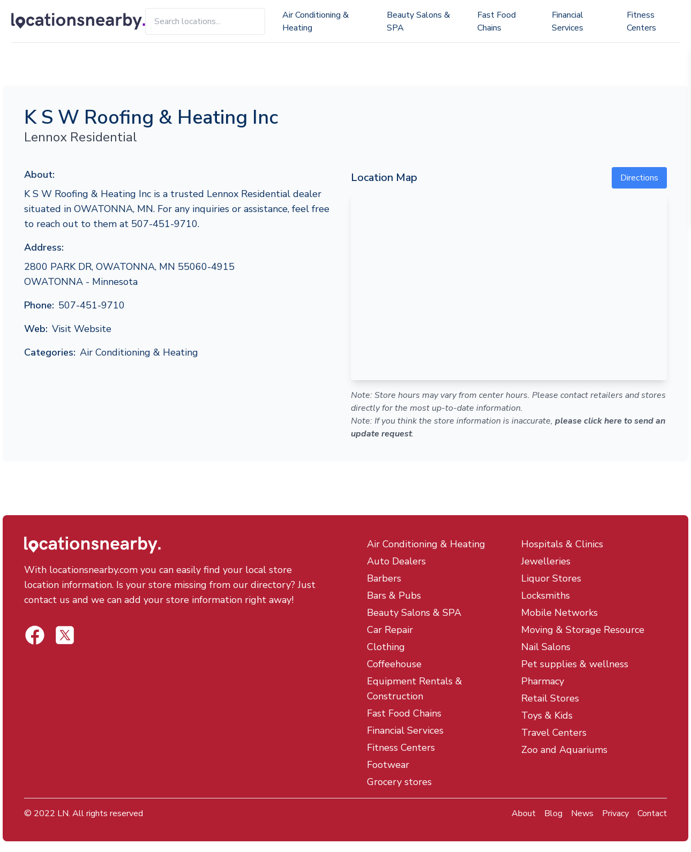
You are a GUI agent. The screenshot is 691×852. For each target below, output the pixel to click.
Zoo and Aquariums (564, 749)
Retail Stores (550, 698)
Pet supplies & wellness (574, 664)
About (524, 813)
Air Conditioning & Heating (315, 21)
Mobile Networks (559, 612)
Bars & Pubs (394, 595)
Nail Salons (545, 646)
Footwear (388, 764)
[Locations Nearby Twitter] (35, 635)
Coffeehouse (394, 664)
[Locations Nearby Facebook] (65, 635)
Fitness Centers (641, 21)
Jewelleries (545, 561)
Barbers (384, 578)
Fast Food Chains (496, 21)
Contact (652, 813)
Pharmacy (542, 681)
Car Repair (390, 629)
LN (63, 813)
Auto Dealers (396, 561)
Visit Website (81, 328)
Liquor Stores (551, 578)
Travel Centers (554, 732)
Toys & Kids (547, 715)
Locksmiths (545, 595)
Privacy (615, 813)
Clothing (386, 646)
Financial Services (567, 21)
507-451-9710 (91, 305)
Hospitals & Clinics (562, 544)
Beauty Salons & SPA (418, 21)
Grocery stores (399, 781)
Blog (553, 813)
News (582, 813)
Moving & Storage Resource (582, 629)
